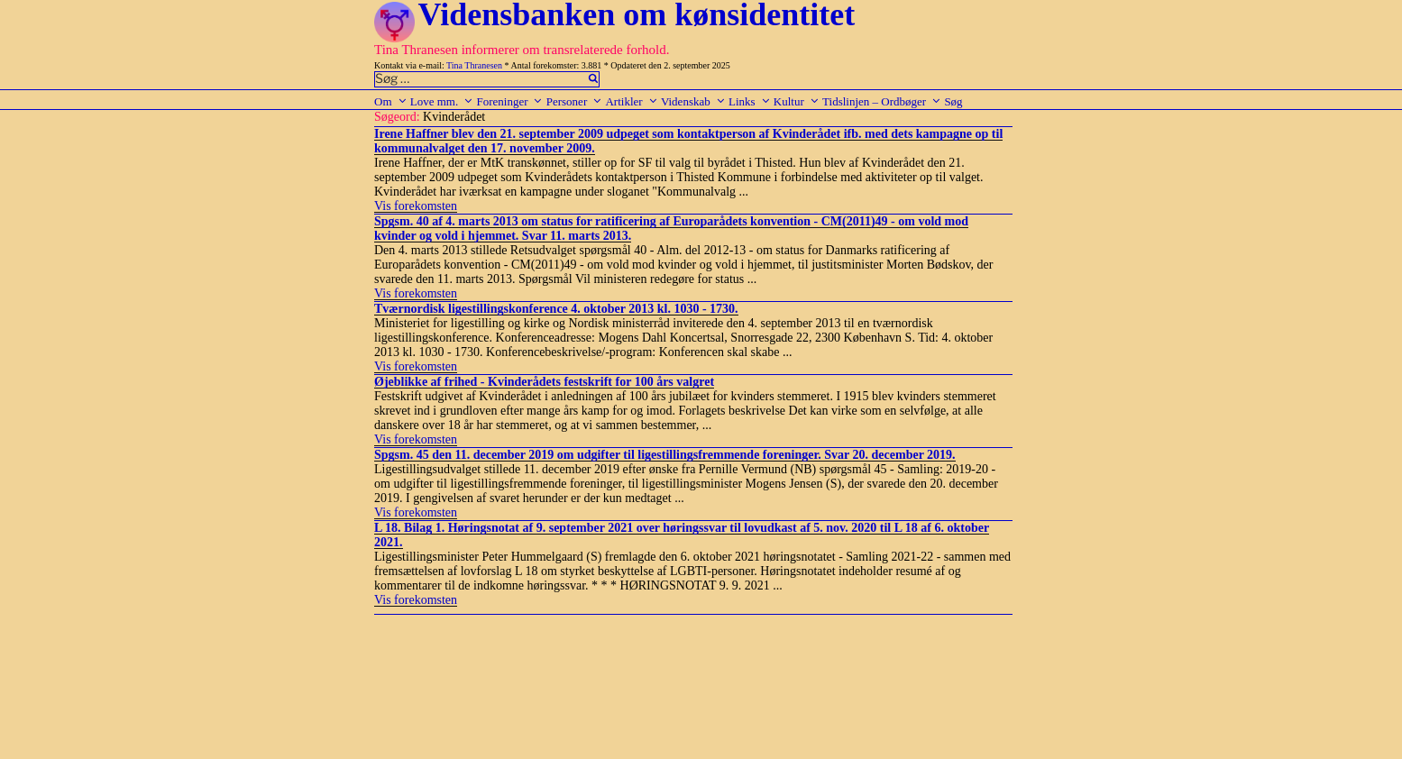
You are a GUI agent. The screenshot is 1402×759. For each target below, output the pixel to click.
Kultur (797, 101)
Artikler (631, 101)
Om (391, 101)
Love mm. (441, 101)
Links (749, 101)
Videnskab (693, 101)
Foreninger (509, 101)
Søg (953, 101)
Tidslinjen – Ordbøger (881, 101)
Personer (574, 101)
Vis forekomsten (415, 206)
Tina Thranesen (474, 65)
